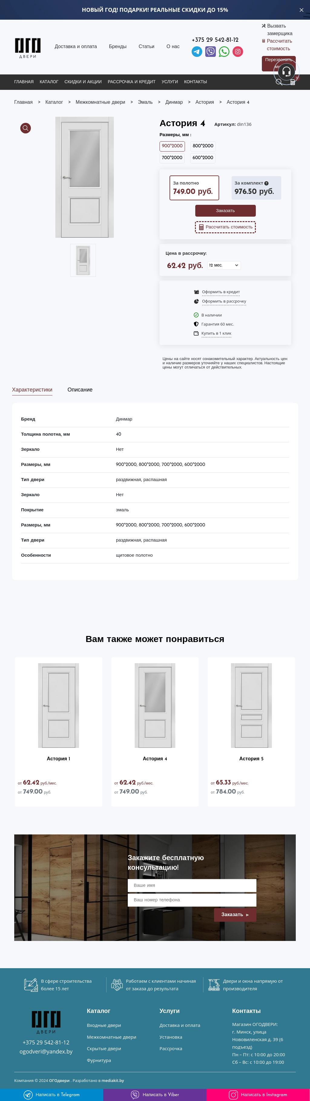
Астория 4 (155, 759)
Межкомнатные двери (111, 1037)
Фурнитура (99, 1060)
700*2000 (172, 158)
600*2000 (203, 158)
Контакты (195, 82)
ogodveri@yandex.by (46, 1051)
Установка (171, 1037)
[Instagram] (237, 51)
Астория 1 (58, 759)
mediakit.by (113, 1080)
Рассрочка (171, 1048)
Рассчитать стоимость (279, 45)
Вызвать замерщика (279, 30)
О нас (173, 46)
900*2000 (172, 146)
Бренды (118, 46)
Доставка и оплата (76, 46)
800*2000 (203, 146)
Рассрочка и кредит (132, 82)
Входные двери (104, 1025)
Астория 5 (251, 759)
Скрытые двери (104, 1048)
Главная (24, 82)
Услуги (170, 82)
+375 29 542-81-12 (215, 40)
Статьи (146, 46)
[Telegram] (197, 51)
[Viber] (210, 51)
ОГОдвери (59, 1080)
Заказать (225, 211)
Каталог (49, 82)
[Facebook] (224, 51)
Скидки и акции (83, 82)
